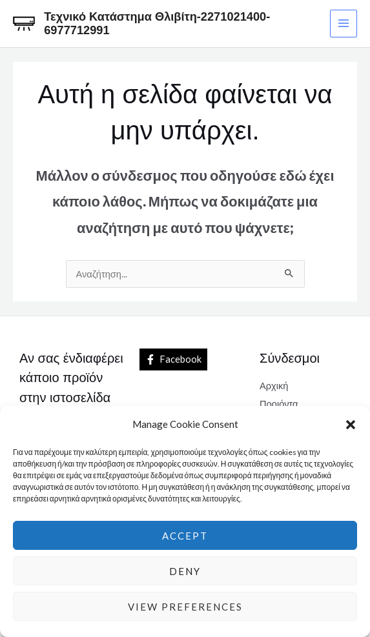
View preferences (185, 606)
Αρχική (274, 385)
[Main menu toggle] (343, 23)
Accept (185, 535)
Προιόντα (279, 403)
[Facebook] (173, 359)
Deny (185, 571)
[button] (350, 424)
